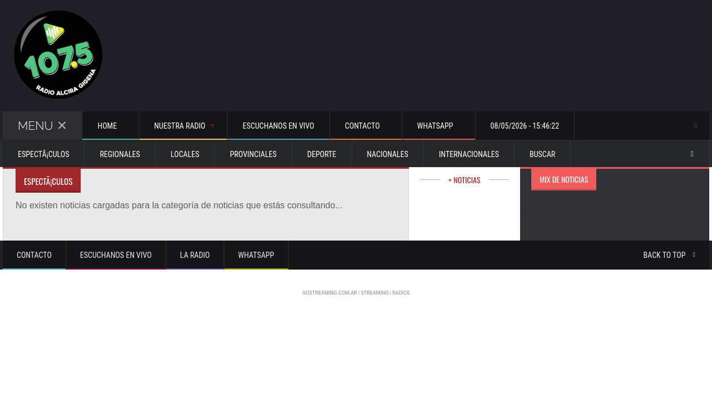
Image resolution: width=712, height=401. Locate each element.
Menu (42, 126)
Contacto (34, 255)
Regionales (120, 154)
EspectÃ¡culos (43, 154)
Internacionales (469, 154)
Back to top (669, 255)
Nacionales (387, 154)
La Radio (195, 255)
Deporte (321, 154)
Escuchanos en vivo (278, 125)
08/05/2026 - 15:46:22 (525, 125)
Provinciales (253, 154)
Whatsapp (256, 255)
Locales (185, 154)
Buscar (542, 154)
